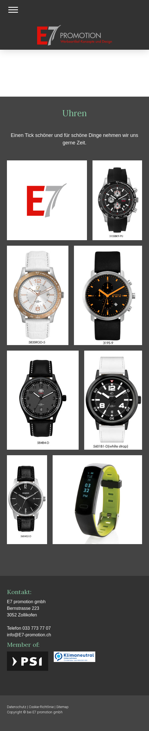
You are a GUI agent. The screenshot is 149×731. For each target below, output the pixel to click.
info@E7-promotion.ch (29, 634)
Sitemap (62, 707)
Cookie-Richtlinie (41, 707)
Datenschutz (16, 707)
